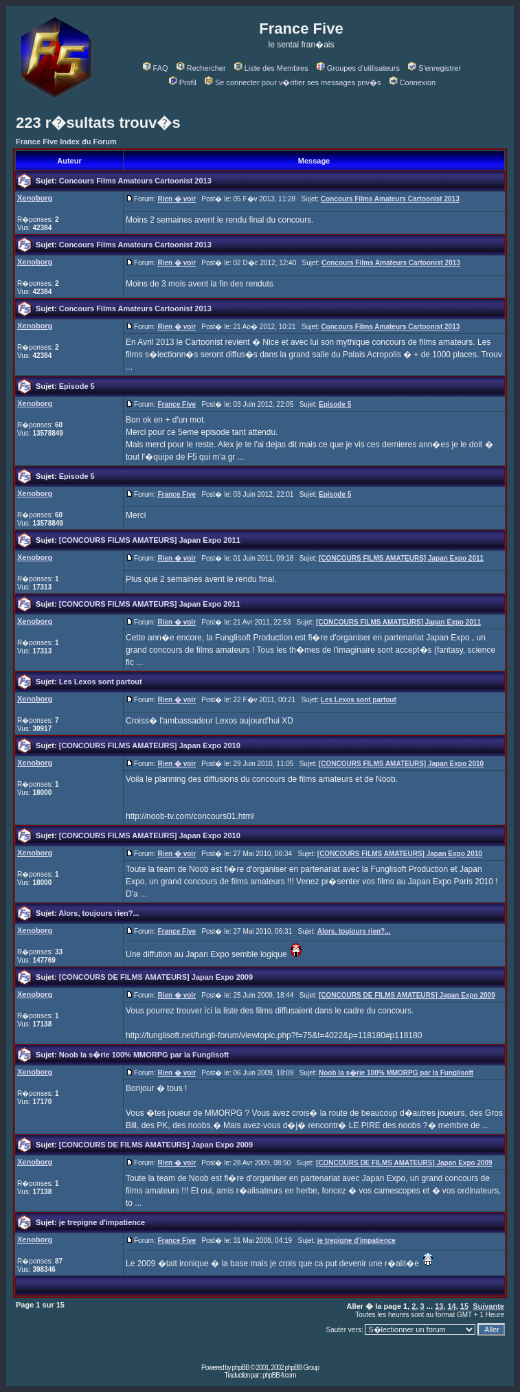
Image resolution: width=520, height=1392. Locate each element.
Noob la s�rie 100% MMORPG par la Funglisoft (144, 1055)
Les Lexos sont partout (100, 681)
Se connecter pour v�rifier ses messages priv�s (293, 82)
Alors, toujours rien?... (98, 913)
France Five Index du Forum (66, 141)
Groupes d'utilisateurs (358, 68)
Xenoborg (34, 198)
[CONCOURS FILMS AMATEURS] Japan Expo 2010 (149, 745)
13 (439, 1306)
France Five (176, 404)
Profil (182, 82)
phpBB (240, 1367)
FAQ (155, 68)
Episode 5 (77, 386)
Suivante (488, 1306)
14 (451, 1306)
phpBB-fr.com (279, 1375)
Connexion (412, 82)
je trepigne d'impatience (102, 1222)
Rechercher (201, 68)
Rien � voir (176, 199)
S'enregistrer (434, 68)
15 (464, 1306)
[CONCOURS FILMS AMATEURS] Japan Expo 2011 (149, 540)
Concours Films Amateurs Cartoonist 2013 (135, 181)
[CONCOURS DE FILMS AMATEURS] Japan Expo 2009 (156, 977)
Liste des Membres (271, 68)
